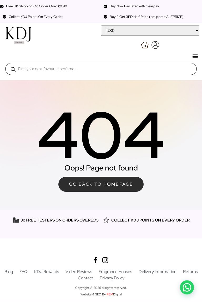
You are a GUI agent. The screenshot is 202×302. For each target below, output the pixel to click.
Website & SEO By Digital (101, 295)
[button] (195, 56)
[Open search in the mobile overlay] (101, 69)
